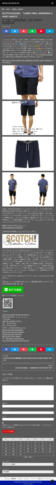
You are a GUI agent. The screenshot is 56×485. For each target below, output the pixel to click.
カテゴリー (6, 462)
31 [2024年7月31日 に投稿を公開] (20, 454)
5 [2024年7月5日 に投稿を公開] (35, 442)
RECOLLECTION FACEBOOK (12, 330)
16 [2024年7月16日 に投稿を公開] (13, 448)
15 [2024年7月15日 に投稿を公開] (6, 448)
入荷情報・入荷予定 (29, 20)
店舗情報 (13, 478)
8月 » (30, 457)
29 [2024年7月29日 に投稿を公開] (6, 454)
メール (5, 410)
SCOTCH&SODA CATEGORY (12, 228)
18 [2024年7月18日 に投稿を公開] (28, 448)
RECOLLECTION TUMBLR (11, 336)
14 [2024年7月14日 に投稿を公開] (50, 445)
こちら (20, 225)
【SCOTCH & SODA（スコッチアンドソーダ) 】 (19, 231)
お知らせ (40, 478)
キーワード (47, 478)
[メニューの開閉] (52, 3)
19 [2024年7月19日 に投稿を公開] (35, 448)
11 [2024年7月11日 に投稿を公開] (28, 445)
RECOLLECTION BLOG (10, 3)
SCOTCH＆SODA (46, 55)
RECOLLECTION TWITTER (12, 334)
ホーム (7, 478)
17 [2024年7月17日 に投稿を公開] (20, 448)
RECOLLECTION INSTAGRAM (13, 332)
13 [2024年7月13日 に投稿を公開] (43, 445)
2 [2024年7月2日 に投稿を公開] (13, 442)
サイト (4, 416)
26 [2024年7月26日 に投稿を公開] (35, 451)
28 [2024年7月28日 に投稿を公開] (50, 451)
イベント (33, 478)
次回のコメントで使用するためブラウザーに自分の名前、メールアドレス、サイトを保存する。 (28, 426)
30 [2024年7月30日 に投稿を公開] (13, 454)
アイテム (20, 478)
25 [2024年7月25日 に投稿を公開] (28, 451)
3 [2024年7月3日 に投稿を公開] (20, 442)
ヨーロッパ (19, 20)
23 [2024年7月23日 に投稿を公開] (13, 451)
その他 (39, 20)
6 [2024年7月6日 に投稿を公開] (42, 442)
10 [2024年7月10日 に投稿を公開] (20, 445)
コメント (6, 384)
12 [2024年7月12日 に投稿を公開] (35, 445)
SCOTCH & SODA (8, 22)
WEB (4, 225)
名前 (4, 403)
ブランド (26, 478)
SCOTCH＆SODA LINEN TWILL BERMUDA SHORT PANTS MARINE (27, 60)
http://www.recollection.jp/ (15, 338)
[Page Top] (52, 481)
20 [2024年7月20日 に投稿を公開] (43, 448)
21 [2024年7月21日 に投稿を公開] (50, 448)
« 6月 (25, 457)
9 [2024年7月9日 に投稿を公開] (13, 445)
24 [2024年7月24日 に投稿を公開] (20, 451)
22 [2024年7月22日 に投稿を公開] (6, 451)
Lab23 (31, 483)
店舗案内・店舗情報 (8, 20)
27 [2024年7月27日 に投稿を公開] (43, 451)
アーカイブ (5, 469)
